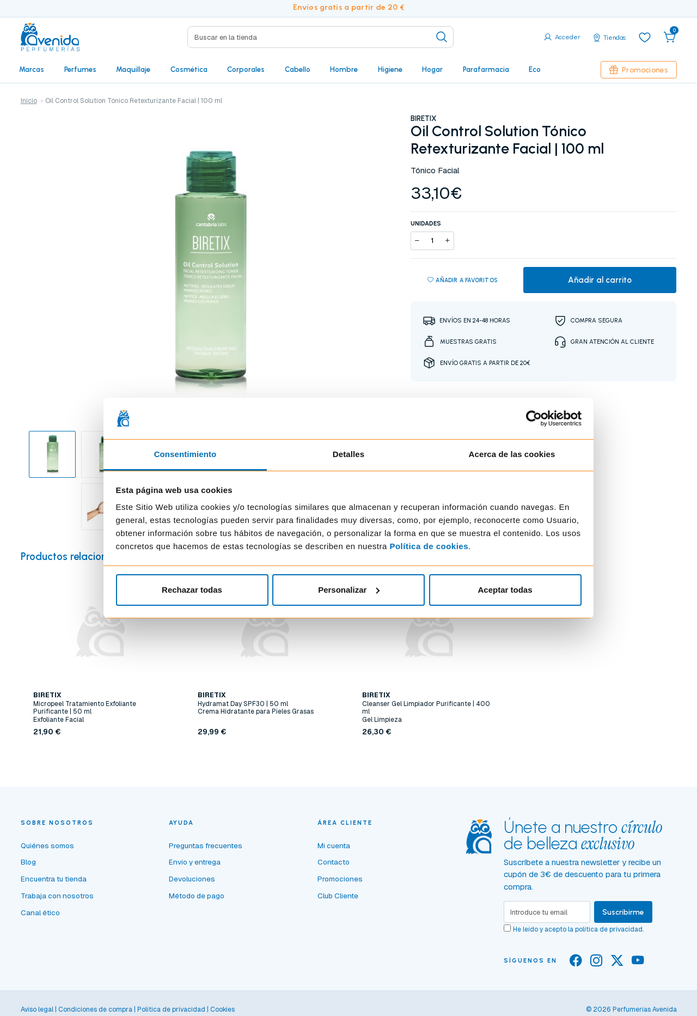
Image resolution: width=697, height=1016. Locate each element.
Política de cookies (428, 546)
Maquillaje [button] (133, 69)
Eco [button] (535, 69)
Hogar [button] (432, 69)
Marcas (31, 69)
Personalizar (349, 589)
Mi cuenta (333, 845)
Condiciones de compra (95, 1009)
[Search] (320, 37)
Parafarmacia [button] (486, 69)
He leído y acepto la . (578, 929)
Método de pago (196, 896)
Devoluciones (192, 879)
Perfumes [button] (80, 69)
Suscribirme (623, 912)
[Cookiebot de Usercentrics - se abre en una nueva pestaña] (534, 418)
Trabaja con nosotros (57, 896)
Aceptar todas (505, 589)
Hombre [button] (344, 69)
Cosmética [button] (188, 69)
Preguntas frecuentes (205, 845)
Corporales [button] (246, 69)
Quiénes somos (47, 845)
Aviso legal (37, 1009)
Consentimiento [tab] (185, 454)
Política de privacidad (171, 1009)
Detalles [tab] (348, 454)
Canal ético (40, 912)
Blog (28, 862)
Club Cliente (337, 896)
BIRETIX (423, 118)
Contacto (333, 862)
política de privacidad (609, 929)
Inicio (29, 100)
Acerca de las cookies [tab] (512, 454)
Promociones (638, 69)
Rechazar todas (192, 589)
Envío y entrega (195, 862)
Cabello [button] (297, 69)
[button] (669, 37)
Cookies (222, 1009)
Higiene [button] (390, 69)
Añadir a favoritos (462, 280)
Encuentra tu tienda (54, 879)
